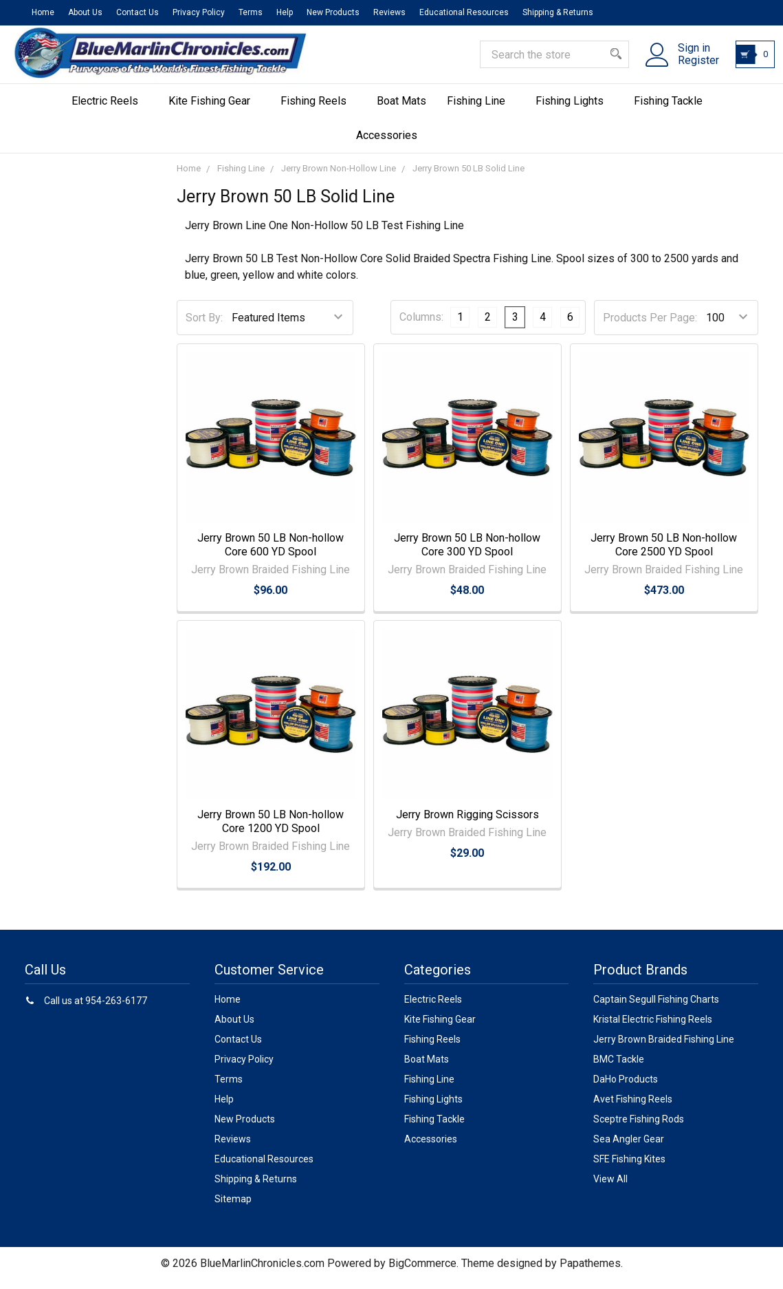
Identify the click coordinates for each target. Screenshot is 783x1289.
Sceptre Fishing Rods (638, 1128)
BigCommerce (422, 1272)
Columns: (421, 325)
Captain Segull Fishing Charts (656, 1008)
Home (43, 12)
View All (610, 1188)
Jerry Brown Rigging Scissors (467, 823)
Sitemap (233, 1208)
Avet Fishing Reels (632, 1108)
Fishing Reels (318, 109)
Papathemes (590, 1272)
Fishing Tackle (673, 109)
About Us (85, 12)
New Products (333, 12)
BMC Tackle (618, 1068)
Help (284, 12)
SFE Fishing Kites (629, 1168)
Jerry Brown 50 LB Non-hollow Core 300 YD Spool (467, 553)
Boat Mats (401, 109)
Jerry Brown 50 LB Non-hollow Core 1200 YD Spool (270, 830)
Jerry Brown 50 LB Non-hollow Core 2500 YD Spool (664, 553)
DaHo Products (625, 1088)
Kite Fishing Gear (214, 109)
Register (690, 67)
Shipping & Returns (557, 12)
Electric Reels (109, 109)
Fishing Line (481, 109)
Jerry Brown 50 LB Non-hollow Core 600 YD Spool (270, 553)
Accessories (391, 144)
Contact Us (137, 12)
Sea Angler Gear (628, 1148)
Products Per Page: (650, 326)
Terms (251, 12)
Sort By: (204, 326)
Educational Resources (464, 12)
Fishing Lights (574, 109)
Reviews (389, 12)
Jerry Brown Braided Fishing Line (663, 1048)
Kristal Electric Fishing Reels (652, 1028)
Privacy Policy (199, 12)
